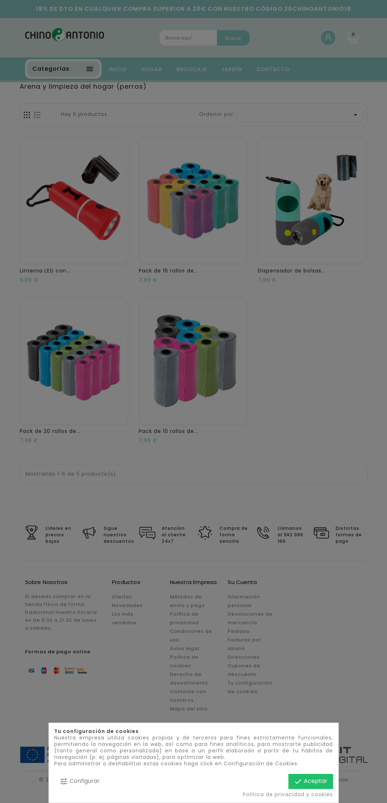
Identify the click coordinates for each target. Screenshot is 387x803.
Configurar (80, 781)
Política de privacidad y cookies (288, 794)
